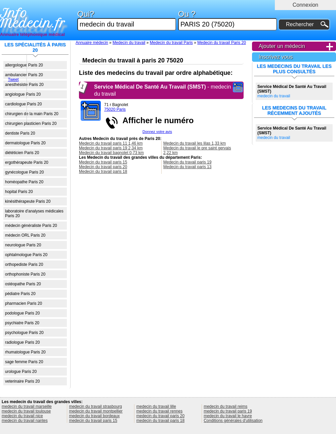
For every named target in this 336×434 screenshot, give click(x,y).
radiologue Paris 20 (22, 342)
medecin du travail (291, 91)
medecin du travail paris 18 (160, 420)
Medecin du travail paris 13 (187, 166)
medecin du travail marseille (27, 406)
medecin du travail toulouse (26, 411)
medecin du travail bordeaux (94, 416)
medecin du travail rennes (159, 411)
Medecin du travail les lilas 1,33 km (194, 143)
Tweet (13, 79)
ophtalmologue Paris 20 (26, 254)
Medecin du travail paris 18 (103, 171)
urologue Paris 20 (21, 371)
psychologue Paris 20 (24, 332)
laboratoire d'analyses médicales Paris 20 (34, 213)
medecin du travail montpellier (95, 411)
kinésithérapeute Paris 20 (27, 201)
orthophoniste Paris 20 (25, 274)
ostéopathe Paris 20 (23, 284)
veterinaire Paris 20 (22, 381)
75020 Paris (115, 109)
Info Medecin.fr (32, 18)
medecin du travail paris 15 (93, 420)
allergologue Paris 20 (24, 65)
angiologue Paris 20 (23, 94)
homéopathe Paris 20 (24, 182)
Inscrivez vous (276, 57)
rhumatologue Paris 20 (25, 352)
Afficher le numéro (156, 120)
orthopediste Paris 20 (24, 264)
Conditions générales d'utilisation (233, 420)
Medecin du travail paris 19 (187, 162)
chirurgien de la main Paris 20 (31, 113)
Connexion (306, 5)
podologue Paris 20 (22, 313)
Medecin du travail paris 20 (103, 166)
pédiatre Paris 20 (20, 293)
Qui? (126, 20)
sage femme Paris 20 (24, 361)
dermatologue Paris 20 (25, 143)
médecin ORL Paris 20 (25, 235)
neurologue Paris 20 (23, 245)
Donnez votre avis (157, 132)
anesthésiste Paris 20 (24, 84)
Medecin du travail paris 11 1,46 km (110, 143)
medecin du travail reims (225, 406)
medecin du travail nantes (25, 420)
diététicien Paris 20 (22, 152)
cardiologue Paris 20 (23, 104)
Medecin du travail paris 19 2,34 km (110, 148)
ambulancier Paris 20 (24, 75)
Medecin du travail (129, 42)
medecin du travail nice (22, 416)
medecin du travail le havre (228, 416)
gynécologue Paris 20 (24, 172)
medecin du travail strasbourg (95, 406)
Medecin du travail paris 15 (103, 162)
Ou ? (227, 20)
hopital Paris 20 (19, 191)
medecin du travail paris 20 (160, 416)
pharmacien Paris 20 (23, 303)
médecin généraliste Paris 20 (31, 225)
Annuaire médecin (92, 42)
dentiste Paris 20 (20, 133)
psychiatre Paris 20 (22, 323)
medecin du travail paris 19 (228, 411)
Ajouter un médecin (282, 46)
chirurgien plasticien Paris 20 (30, 123)
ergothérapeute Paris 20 (26, 162)
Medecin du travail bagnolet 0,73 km (111, 152)
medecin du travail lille (156, 406)
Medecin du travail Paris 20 (221, 42)
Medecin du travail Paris (171, 42)
